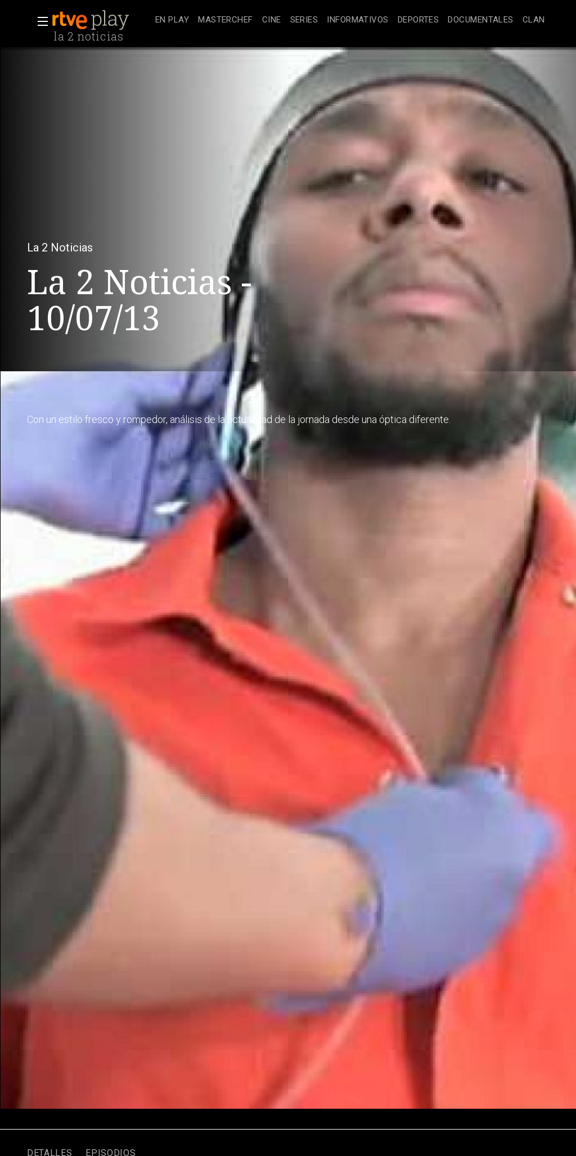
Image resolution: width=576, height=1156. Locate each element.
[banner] (101, 20)
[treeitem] (172, 20)
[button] (39, 21)
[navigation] (350, 20)
